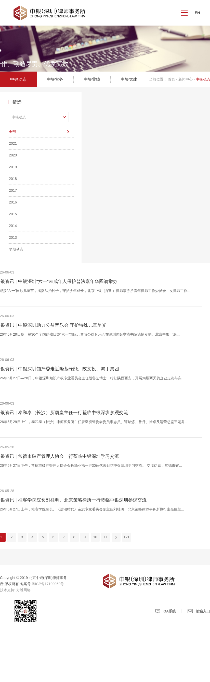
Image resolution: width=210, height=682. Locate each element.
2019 (13, 167)
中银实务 (55, 79)
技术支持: (7, 590)
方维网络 (23, 590)
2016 (13, 202)
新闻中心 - (186, 79)
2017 (13, 190)
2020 (13, 155)
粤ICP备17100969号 (48, 584)
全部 (12, 132)
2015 (13, 214)
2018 (13, 179)
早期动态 (16, 249)
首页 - (173, 79)
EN (197, 13)
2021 (13, 143)
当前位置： (158, 79)
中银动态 (18, 79)
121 (126, 537)
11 (106, 537)
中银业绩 (92, 79)
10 (95, 537)
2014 (13, 226)
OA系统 (165, 611)
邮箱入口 (199, 611)
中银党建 (129, 79)
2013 (13, 237)
